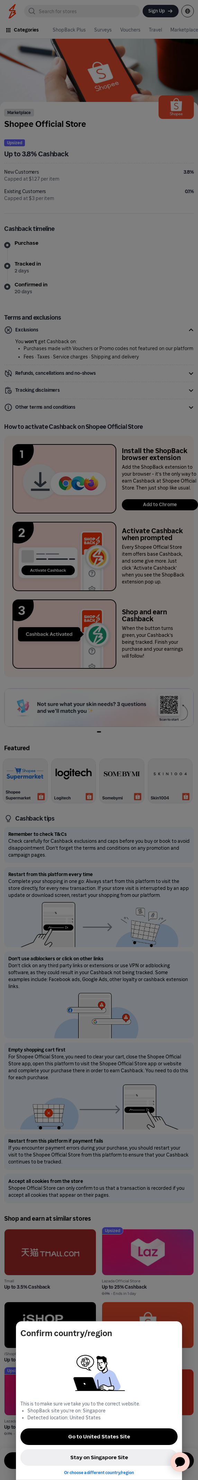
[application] (180, 1462)
